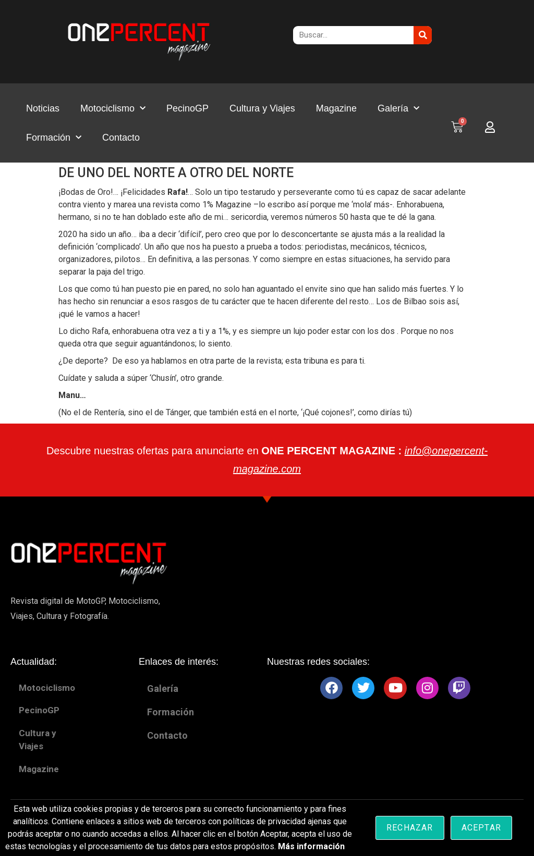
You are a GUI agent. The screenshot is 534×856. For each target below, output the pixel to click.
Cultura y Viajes (262, 108)
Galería (398, 108)
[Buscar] (423, 35)
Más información (311, 846)
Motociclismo (112, 108)
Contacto (121, 137)
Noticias (42, 108)
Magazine (336, 108)
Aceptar (481, 828)
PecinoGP (187, 108)
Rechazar (409, 828)
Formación (53, 137)
